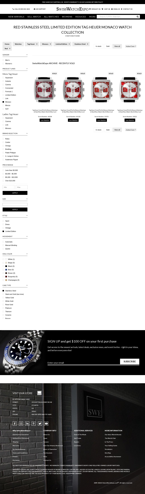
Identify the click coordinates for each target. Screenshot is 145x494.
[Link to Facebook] (15, 424)
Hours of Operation (50, 449)
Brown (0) (10, 273)
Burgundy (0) (11, 276)
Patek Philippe (10, 153)
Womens (67, 16)
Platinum (8, 308)
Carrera (8, 84)
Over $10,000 (10, 181)
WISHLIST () (94, 9)
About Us (46, 434)
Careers (46, 442)
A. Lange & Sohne (12, 156)
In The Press (109, 442)
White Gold (9, 301)
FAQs (45, 456)
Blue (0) (9, 270)
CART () (106, 9)
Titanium (8, 311)
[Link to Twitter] (40, 424)
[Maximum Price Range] (22, 187)
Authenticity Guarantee (21, 438)
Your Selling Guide (111, 445)
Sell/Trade (77, 438)
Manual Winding (11, 245)
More (92, 16)
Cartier (7, 142)
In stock (98, 46)
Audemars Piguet (11, 159)
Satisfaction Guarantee (21, 434)
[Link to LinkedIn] (27, 424)
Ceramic (8, 315)
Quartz (7, 249)
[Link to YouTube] (46, 424)
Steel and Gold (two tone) (14, 294)
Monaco (8, 102)
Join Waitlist (45, 120)
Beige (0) (10, 263)
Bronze (7, 318)
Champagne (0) (12, 280)
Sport (7, 221)
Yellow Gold (9, 298)
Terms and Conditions (20, 453)
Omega (8, 146)
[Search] (118, 16)
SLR (6, 109)
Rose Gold (9, 304)
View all (117, 46)
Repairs (76, 442)
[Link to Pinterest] (34, 424)
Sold (107, 46)
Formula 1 (9, 91)
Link (6, 98)
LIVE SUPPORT (40, 9)
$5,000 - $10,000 (11, 177)
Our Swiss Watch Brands (113, 434)
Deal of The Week (80, 434)
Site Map (108, 453)
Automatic (9, 242)
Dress (7, 224)
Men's (7, 60)
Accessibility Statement (113, 456)
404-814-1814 (25, 9)
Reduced (80, 16)
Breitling (8, 149)
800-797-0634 (46, 414)
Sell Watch (34, 16)
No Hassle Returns (19, 449)
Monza (7, 105)
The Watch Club (110, 438)
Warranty (16, 445)
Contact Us (47, 460)
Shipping (15, 442)
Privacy (15, 456)
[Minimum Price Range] (8, 187)
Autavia (8, 81)
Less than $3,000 (11, 170)
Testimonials (47, 453)
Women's (8, 64)
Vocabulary (108, 449)
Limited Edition (10, 95)
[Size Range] (15, 204)
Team (45, 438)
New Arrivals (16, 16)
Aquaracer (9, 78)
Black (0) (9, 266)
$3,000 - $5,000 (11, 174)
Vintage (8, 228)
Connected (9, 88)
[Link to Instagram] (21, 424)
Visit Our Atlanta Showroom (53, 445)
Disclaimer (16, 460)
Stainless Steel (10, 291)
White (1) (10, 259)
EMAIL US (115, 9)
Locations (77, 445)
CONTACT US (126, 9)
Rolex (7, 139)
